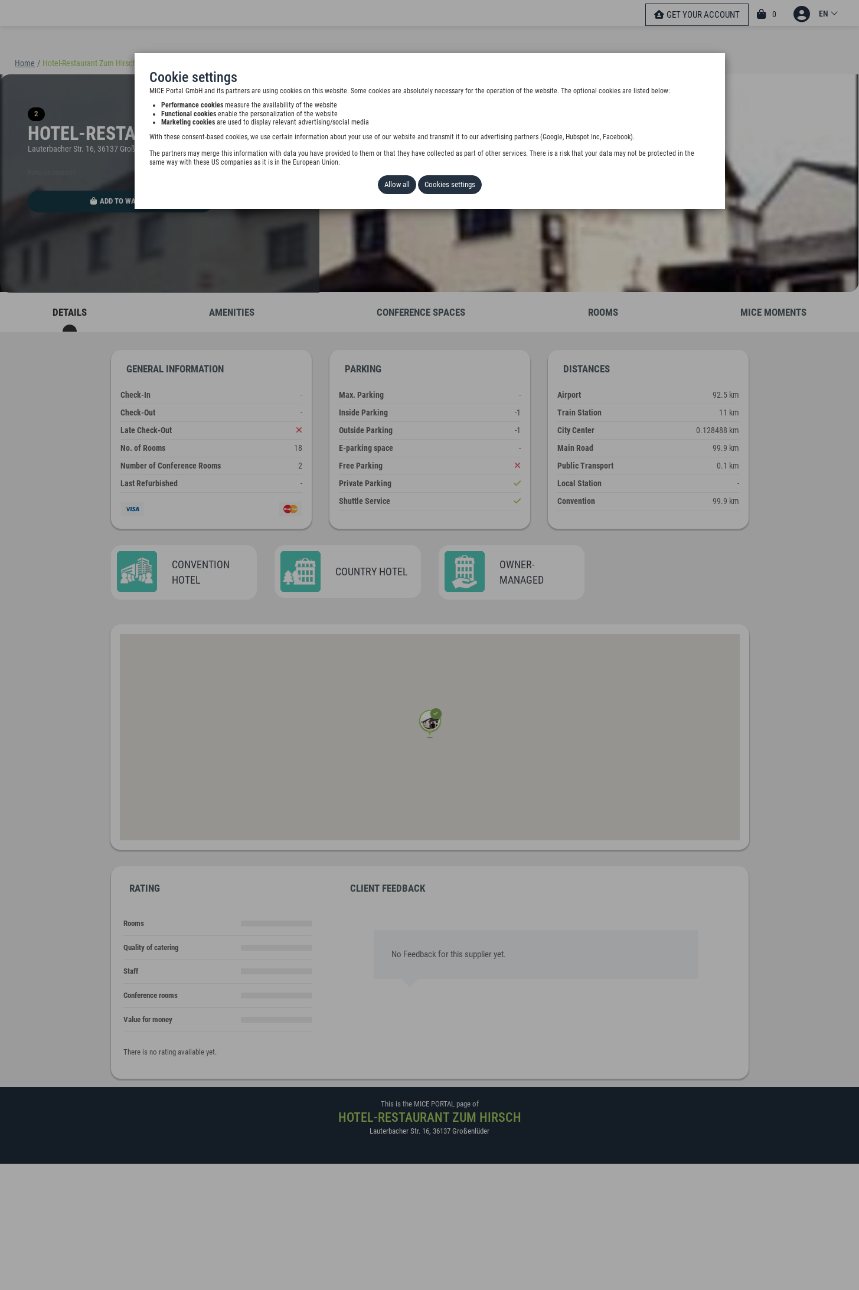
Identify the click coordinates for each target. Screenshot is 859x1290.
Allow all (397, 184)
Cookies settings (449, 184)
